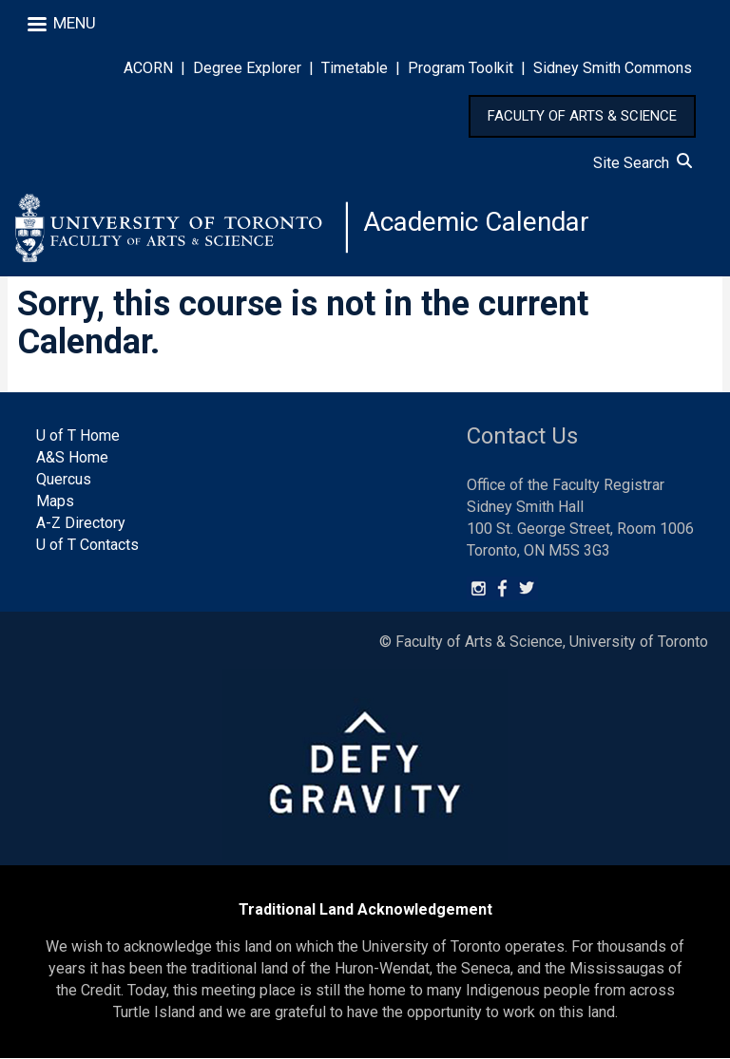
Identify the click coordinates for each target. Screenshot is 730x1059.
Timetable (354, 68)
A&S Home (72, 459)
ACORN (148, 68)
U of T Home (78, 437)
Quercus (63, 481)
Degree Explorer (247, 68)
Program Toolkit (460, 68)
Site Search (642, 163)
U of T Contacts (87, 546)
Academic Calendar (477, 222)
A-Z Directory (80, 524)
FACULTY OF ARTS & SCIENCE (582, 115)
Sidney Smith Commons (612, 68)
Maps (55, 502)
